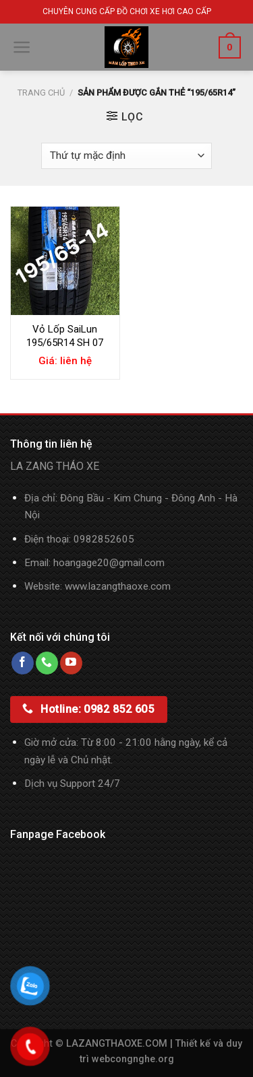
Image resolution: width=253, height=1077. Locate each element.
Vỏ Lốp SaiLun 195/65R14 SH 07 (64, 336)
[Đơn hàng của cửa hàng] (126, 156)
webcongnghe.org (133, 1059)
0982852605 (104, 539)
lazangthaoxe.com (129, 586)
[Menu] (22, 47)
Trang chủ (41, 93)
